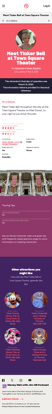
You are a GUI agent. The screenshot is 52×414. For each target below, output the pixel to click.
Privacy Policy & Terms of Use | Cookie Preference (21, 406)
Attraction (19, 68)
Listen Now (13, 399)
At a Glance (11, 21)
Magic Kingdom (34, 68)
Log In (46, 5)
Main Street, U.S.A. (11, 142)
